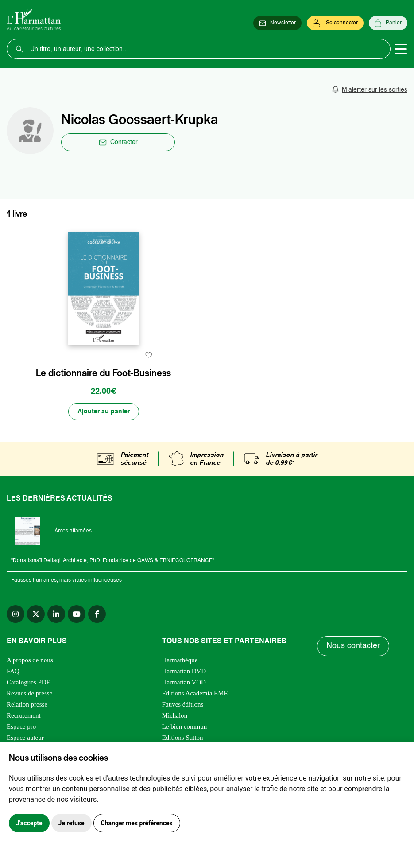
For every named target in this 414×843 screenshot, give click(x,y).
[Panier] (388, 23)
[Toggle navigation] (400, 49)
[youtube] (76, 614)
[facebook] (97, 614)
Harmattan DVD (184, 671)
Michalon (175, 715)
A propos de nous (30, 660)
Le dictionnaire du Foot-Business (103, 373)
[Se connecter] (335, 23)
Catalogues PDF (28, 682)
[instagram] (15, 614)
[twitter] (36, 614)
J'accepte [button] (29, 823)
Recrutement (24, 715)
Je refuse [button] (71, 823)
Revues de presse (29, 693)
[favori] (149, 354)
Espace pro (21, 726)
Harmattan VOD (184, 682)
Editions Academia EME (195, 693)
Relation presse (27, 704)
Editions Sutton (182, 737)
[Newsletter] (277, 23)
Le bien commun (184, 726)
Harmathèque (180, 660)
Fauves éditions (183, 704)
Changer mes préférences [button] (137, 823)
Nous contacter (353, 646)
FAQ (13, 671)
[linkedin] (56, 614)
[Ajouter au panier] (103, 411)
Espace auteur (25, 737)
